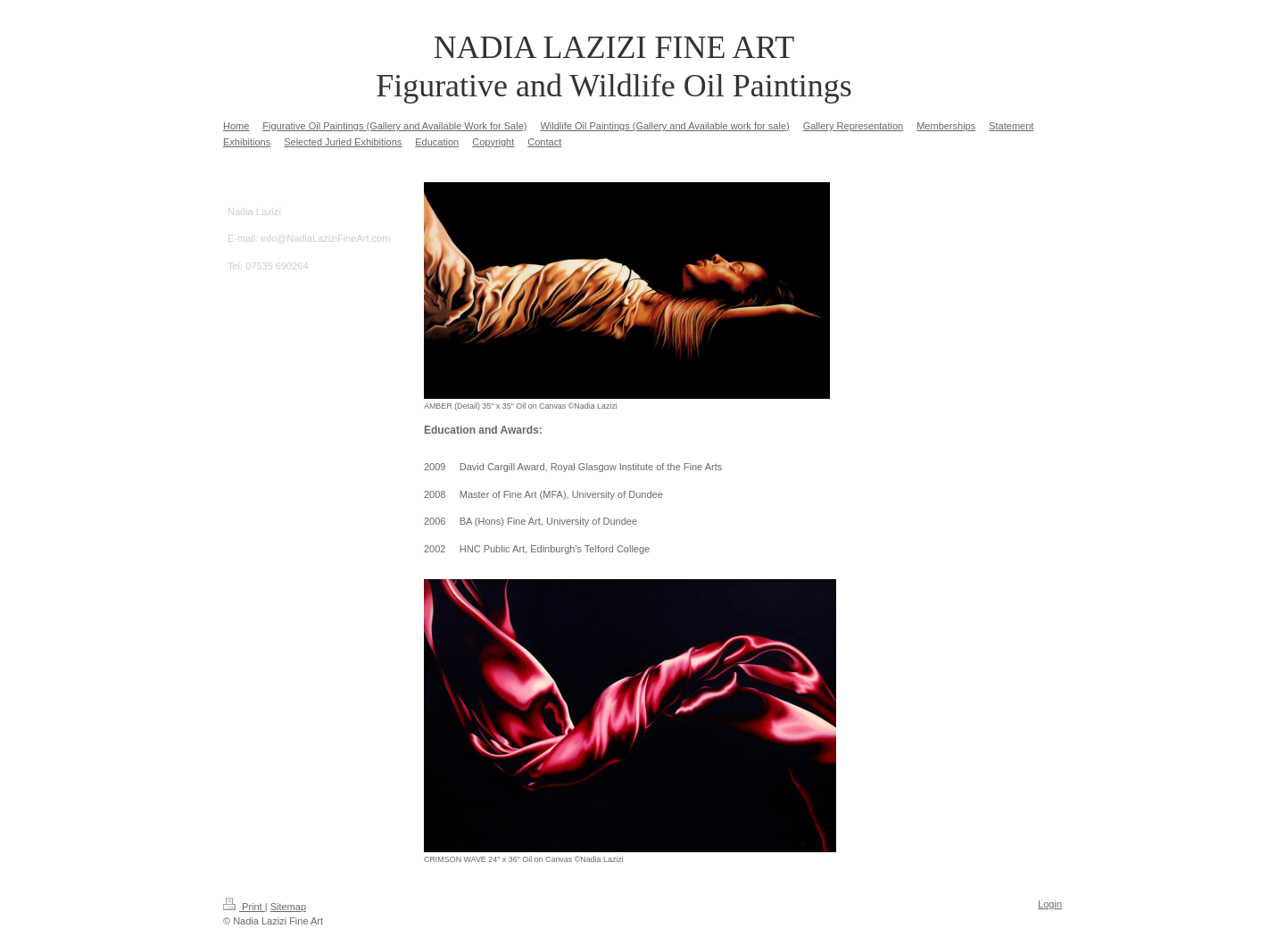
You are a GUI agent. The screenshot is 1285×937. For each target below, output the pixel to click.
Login (1050, 904)
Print (244, 906)
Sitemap (288, 906)
